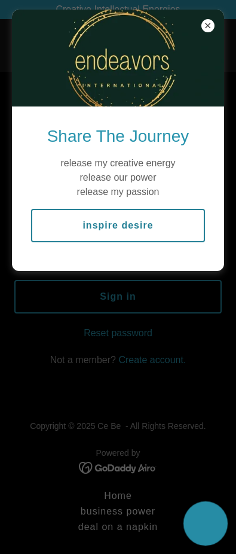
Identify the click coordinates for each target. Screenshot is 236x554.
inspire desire (117, 225)
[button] (205, 523)
